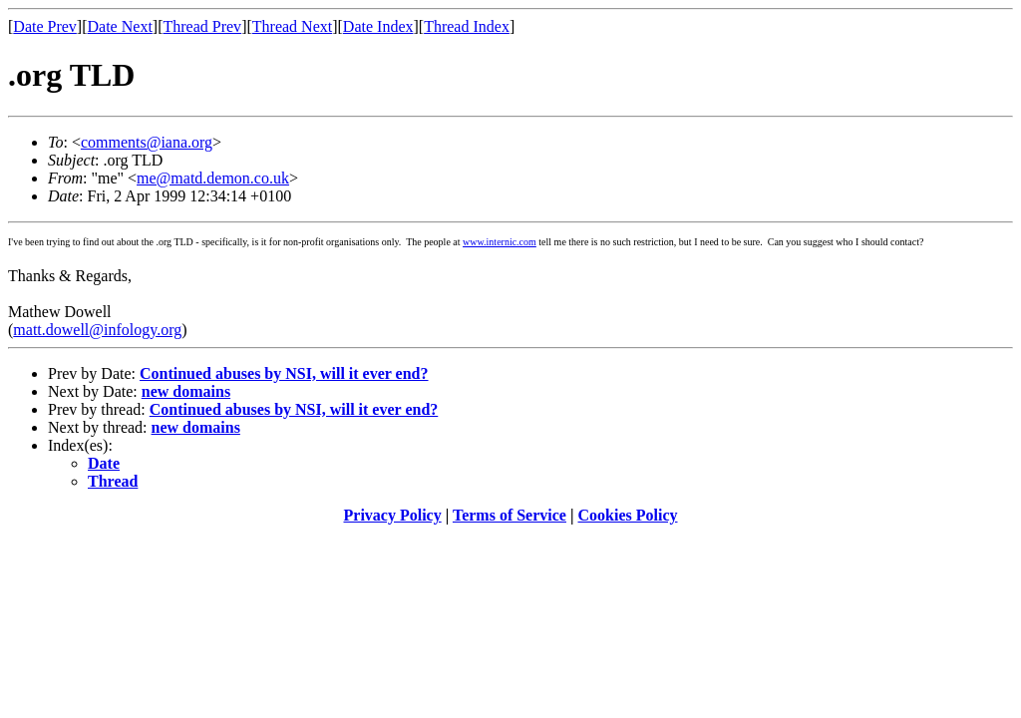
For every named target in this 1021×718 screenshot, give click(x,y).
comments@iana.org (146, 142)
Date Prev (45, 26)
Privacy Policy (393, 515)
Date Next (120, 26)
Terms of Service (509, 515)
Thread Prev (202, 26)
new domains (186, 391)
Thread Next (292, 26)
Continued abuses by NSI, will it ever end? (284, 373)
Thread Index (467, 26)
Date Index (378, 26)
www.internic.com (499, 241)
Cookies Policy (628, 515)
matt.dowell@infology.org (97, 329)
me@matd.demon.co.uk (213, 178)
